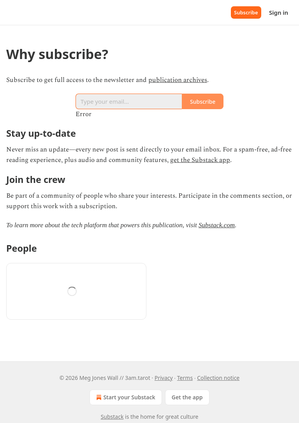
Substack (112, 416)
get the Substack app (200, 160)
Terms (185, 377)
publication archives (177, 80)
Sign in (278, 12)
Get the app (187, 397)
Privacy (164, 377)
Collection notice (218, 377)
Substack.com (217, 225)
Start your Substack (125, 397)
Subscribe (246, 12)
